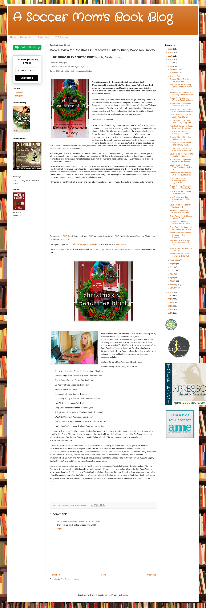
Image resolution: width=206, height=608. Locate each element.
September (174, 260)
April (172, 278)
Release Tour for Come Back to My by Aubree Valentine (181, 110)
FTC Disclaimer (62, 37)
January (173, 288)
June (172, 271)
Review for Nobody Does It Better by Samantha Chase (181, 93)
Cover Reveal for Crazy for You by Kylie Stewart (180, 116)
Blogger (124, 595)
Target (130, 249)
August (173, 264)
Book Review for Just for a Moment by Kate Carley (180, 255)
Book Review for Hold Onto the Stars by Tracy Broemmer (180, 235)
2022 (170, 63)
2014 (170, 313)
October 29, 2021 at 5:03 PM (89, 521)
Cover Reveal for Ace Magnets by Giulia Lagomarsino (178, 180)
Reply (59, 529)
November (174, 73)
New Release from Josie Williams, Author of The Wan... (180, 199)
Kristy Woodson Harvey (67, 521)
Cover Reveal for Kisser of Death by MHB (180, 206)
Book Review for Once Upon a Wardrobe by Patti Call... (181, 149)
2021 (170, 66)
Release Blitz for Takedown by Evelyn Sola (180, 80)
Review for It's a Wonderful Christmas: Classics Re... (181, 187)
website (146, 334)
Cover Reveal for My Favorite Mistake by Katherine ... (181, 155)
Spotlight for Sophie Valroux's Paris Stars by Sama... (181, 144)
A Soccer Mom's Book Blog (93, 17)
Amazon (123, 249)
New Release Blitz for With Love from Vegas (180, 193)
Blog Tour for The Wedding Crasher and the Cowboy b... (181, 87)
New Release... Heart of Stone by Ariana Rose (179, 133)
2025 (170, 52)
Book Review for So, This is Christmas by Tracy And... (181, 121)
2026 (170, 49)
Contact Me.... (26, 37)
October (173, 76)
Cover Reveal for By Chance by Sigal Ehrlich (181, 217)
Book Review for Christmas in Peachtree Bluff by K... (181, 105)
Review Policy (44, 37)
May (172, 274)
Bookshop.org (98, 249)
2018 (170, 299)
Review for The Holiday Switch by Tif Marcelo (179, 211)
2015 (170, 310)
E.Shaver (91, 244)
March (173, 281)
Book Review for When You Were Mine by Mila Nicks (180, 174)
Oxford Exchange (78, 244)
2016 (170, 306)
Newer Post (55, 575)
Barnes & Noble (112, 249)
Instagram (19, 96)
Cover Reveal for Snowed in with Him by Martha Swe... (181, 228)
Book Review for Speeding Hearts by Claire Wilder (180, 160)
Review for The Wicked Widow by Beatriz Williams (181, 99)
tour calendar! (122, 244)
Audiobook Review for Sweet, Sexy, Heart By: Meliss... (181, 127)
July (172, 267)
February (174, 284)
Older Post (151, 575)
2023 (170, 59)
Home (13, 37)
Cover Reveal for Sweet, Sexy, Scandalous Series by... (181, 167)
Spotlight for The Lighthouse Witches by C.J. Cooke (181, 223)
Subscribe (26, 77)
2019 (170, 296)
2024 (170, 56)
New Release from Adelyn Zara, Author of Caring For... (180, 242)
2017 (170, 303)
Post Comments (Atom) (70, 579)
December (174, 69)
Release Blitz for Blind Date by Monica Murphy (180, 138)
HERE (64, 236)
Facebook (19, 93)
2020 (170, 292)
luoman (107, 595)
